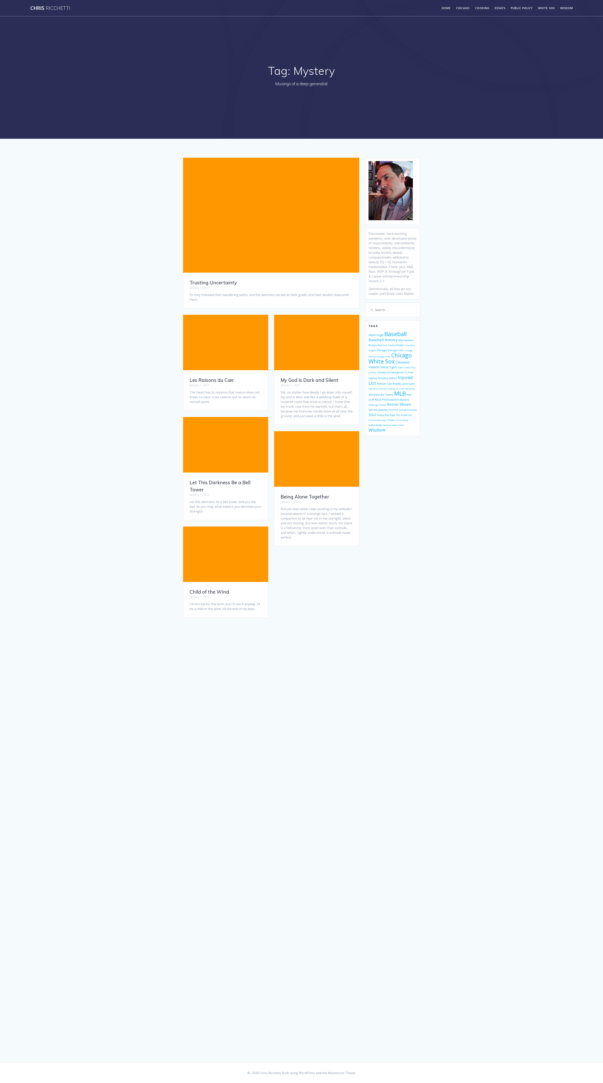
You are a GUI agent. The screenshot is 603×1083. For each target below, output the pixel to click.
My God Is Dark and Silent (309, 380)
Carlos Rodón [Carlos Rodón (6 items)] (396, 345)
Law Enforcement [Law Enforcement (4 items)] (377, 388)
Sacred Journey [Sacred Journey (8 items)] (378, 410)
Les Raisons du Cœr (212, 380)
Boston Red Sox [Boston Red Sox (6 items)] (377, 345)
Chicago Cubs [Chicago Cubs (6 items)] (396, 350)
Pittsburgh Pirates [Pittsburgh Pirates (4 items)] (377, 405)
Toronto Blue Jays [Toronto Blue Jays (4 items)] (377, 420)
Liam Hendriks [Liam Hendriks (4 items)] (406, 388)
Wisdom (566, 8)
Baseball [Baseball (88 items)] (395, 334)
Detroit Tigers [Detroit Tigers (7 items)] (388, 367)
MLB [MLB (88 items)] (400, 393)
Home (446, 8)
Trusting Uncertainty (213, 283)
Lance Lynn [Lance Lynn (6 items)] (408, 383)
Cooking (482, 8)
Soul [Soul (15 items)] (372, 414)
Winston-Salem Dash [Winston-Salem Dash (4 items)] (393, 425)
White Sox (546, 8)
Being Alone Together (305, 497)
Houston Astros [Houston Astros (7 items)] (387, 378)
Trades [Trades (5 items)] (391, 420)
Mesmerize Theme (341, 1073)
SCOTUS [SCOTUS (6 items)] (393, 410)
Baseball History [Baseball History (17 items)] (383, 339)
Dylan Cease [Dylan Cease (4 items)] (404, 367)
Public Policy (522, 8)
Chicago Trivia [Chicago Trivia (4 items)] (383, 356)
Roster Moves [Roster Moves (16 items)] (399, 404)
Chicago (463, 8)
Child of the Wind (209, 592)
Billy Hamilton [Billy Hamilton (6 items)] (406, 340)
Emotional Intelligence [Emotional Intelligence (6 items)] (391, 372)
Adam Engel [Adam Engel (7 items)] (375, 335)
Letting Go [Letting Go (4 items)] (393, 388)
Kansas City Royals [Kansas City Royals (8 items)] (389, 383)
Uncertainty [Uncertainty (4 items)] (402, 420)
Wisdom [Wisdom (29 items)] (376, 430)
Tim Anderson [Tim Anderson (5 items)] (404, 415)
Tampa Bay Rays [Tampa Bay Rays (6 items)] (386, 415)
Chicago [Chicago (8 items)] (382, 350)
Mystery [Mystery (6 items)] (404, 399)
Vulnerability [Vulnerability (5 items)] (375, 425)
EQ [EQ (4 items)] (406, 372)
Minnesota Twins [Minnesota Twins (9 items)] (380, 394)
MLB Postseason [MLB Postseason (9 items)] (387, 399)
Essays (500, 8)
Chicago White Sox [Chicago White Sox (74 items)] (390, 358)
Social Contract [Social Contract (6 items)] (408, 410)
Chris (50, 8)
